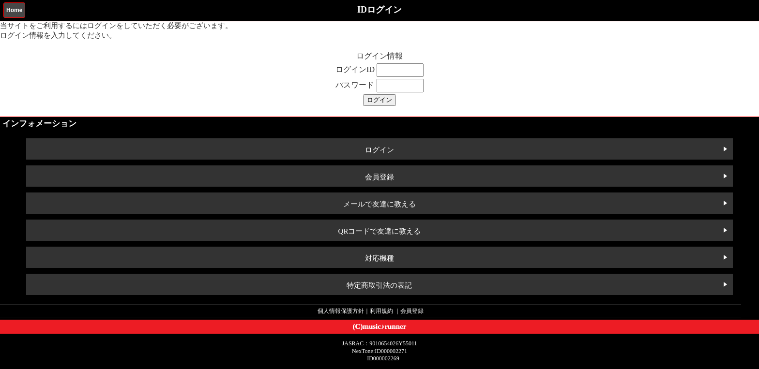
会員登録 (379, 177)
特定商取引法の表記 (379, 285)
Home (14, 10)
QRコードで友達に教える (379, 231)
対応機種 (379, 258)
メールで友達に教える (379, 204)
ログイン (379, 150)
